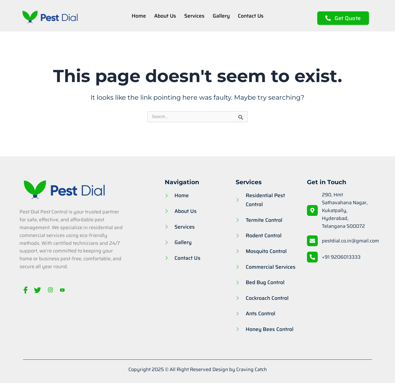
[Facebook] (25, 290)
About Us (165, 16)
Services (194, 16)
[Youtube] (61, 290)
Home (138, 16)
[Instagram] (49, 290)
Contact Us (251, 16)
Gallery (221, 16)
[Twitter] (37, 290)
